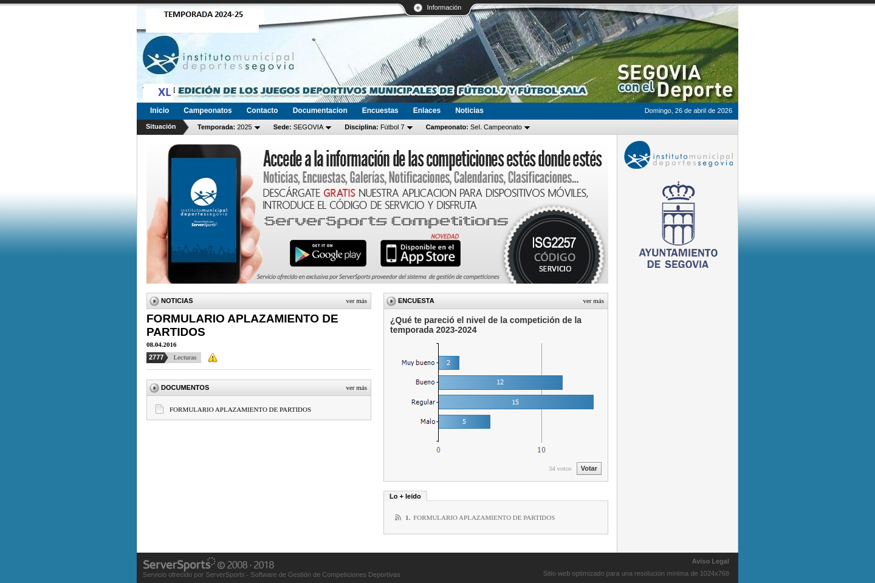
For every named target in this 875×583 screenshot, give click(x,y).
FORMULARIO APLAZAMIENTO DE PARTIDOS (240, 409)
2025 (224, 127)
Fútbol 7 (374, 127)
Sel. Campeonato (474, 127)
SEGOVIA (298, 127)
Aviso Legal (710, 561)
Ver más (356, 300)
